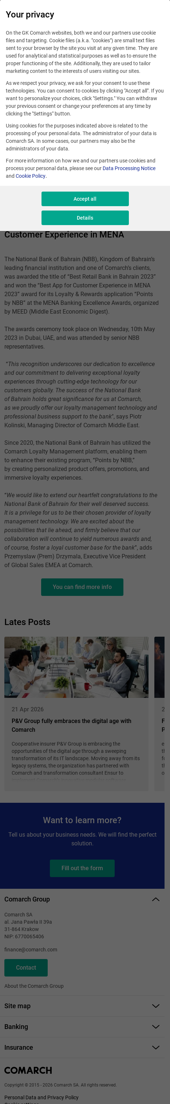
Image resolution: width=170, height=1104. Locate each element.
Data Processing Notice (129, 168)
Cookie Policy (31, 176)
